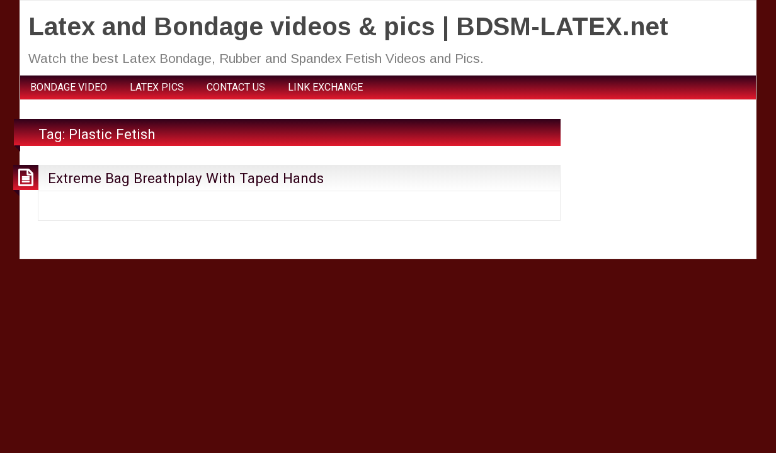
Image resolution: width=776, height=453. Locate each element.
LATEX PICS (157, 87)
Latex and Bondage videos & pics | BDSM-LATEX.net (348, 26)
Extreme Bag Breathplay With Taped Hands (186, 178)
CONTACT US (236, 87)
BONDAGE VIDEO (68, 87)
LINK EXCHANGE (325, 87)
